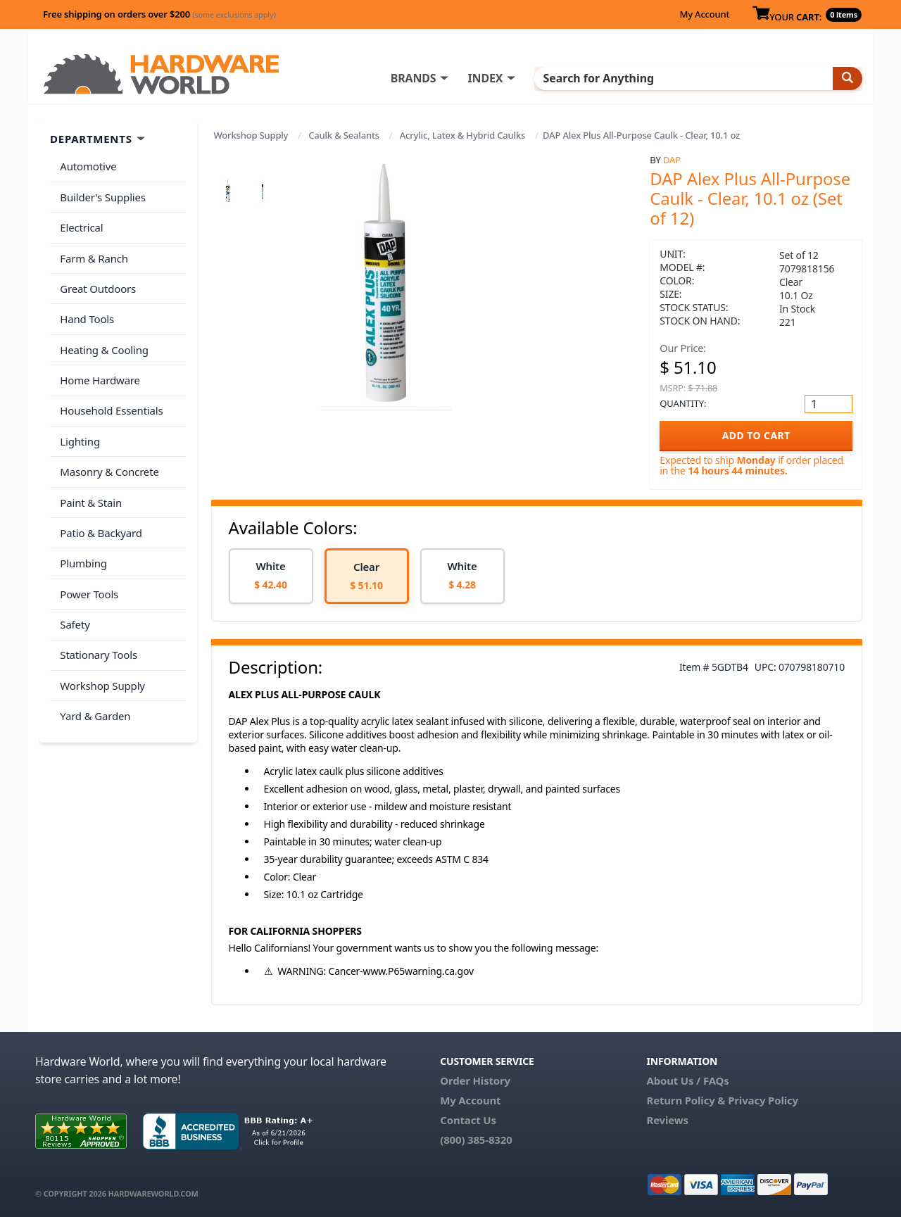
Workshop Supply (251, 135)
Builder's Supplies (101, 193)
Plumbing (81, 526)
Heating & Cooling (102, 332)
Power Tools (87, 555)
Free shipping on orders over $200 (159, 14)
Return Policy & (685, 1100)
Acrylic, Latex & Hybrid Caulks (463, 135)
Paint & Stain (89, 471)
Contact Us (468, 1120)
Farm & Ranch (92, 248)
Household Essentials (109, 388)
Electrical (79, 221)
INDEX (517, 78)
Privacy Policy (763, 1100)
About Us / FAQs (687, 1080)
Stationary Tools (97, 610)
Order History (475, 1080)
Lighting (78, 415)
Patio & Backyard (99, 499)
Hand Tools (85, 304)
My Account (704, 14)
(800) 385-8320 (476, 1140)
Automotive (86, 165)
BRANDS (445, 78)
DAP (672, 159)
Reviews (667, 1120)
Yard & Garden (93, 666)
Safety (73, 582)
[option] (271, 576)
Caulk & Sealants (343, 135)
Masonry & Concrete (107, 443)
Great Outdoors (96, 277)
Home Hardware (98, 360)
